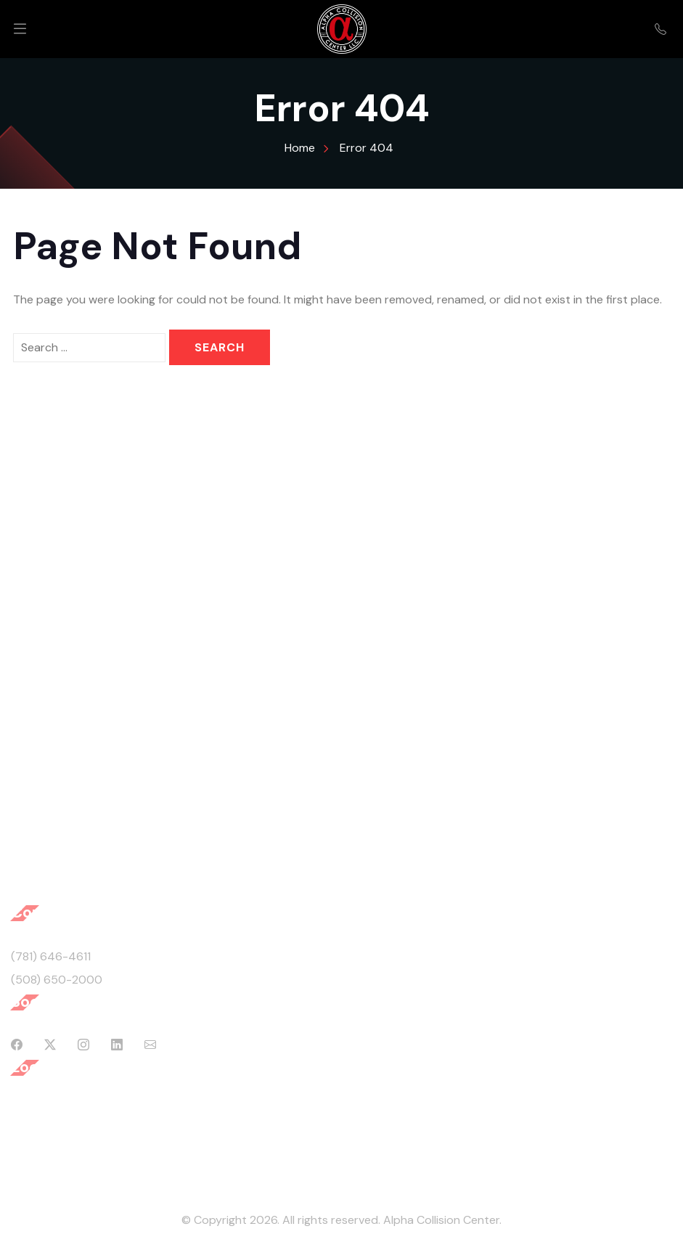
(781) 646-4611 (51, 956)
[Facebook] (17, 1045)
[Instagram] (83, 1045)
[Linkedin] (117, 1045)
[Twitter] (50, 1045)
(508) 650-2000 (56, 979)
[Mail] (150, 1045)
